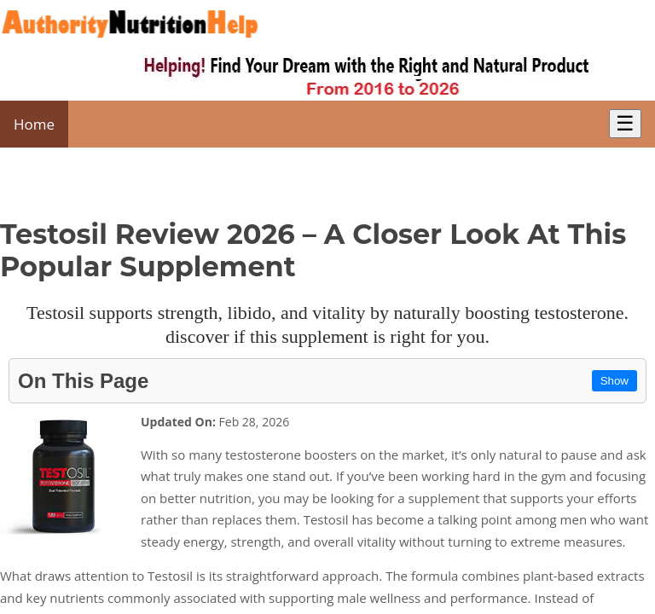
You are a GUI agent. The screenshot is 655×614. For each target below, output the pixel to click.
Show (614, 380)
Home (34, 124)
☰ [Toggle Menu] (625, 123)
